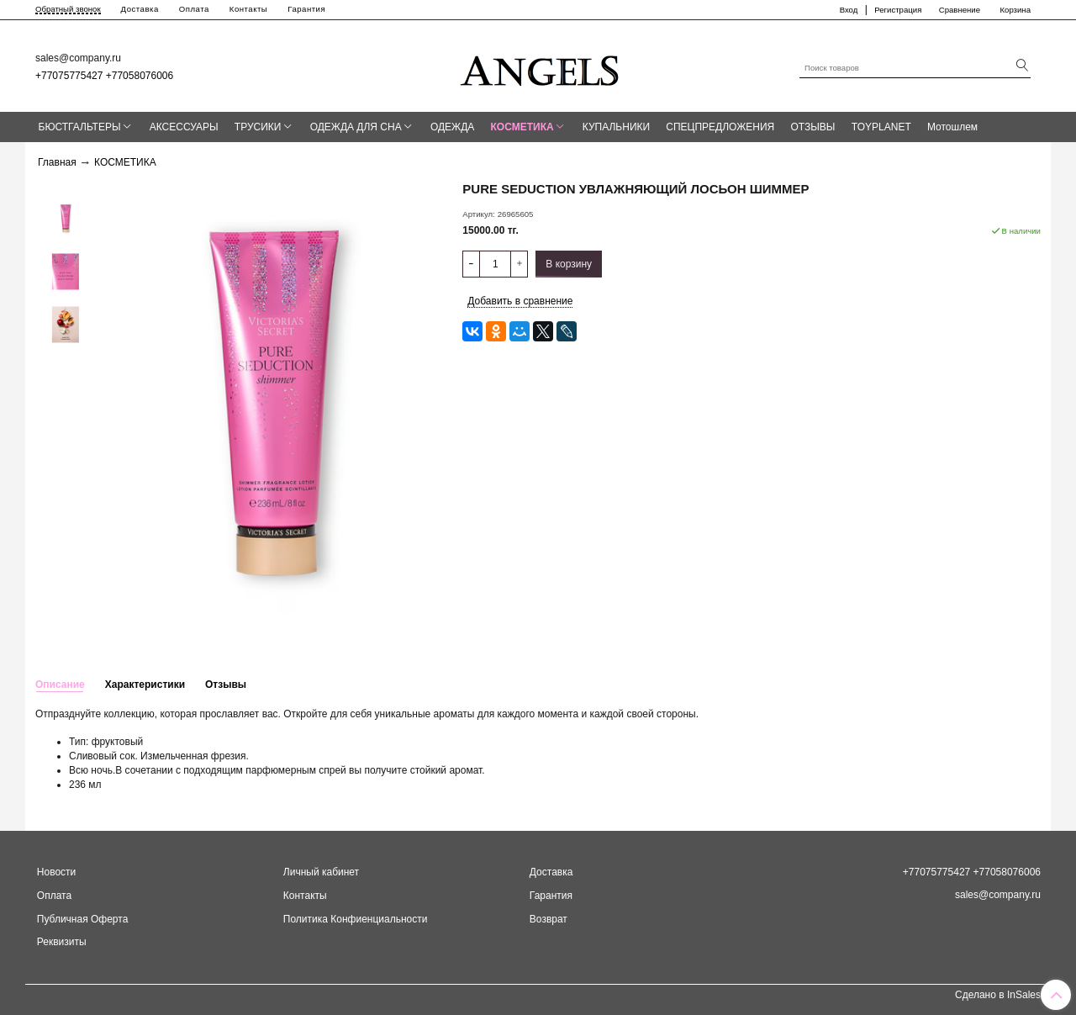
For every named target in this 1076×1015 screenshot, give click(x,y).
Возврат (548, 919)
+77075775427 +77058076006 (104, 76)
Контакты (248, 8)
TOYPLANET (881, 127)
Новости (56, 872)
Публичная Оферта (83, 919)
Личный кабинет (321, 872)
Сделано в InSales (998, 995)
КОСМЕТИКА (522, 127)
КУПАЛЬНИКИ (616, 127)
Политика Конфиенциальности (355, 919)
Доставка (140, 8)
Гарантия (306, 8)
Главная (57, 162)
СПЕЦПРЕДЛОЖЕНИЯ (720, 127)
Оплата (194, 8)
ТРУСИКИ (258, 127)
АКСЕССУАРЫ (184, 127)
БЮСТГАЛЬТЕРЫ (80, 127)
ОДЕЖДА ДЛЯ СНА (356, 127)
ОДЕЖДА (452, 127)
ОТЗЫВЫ (812, 127)
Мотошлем (952, 127)
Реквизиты (62, 942)
